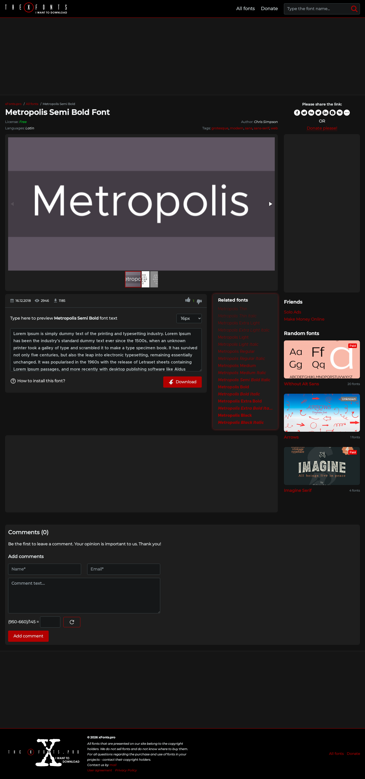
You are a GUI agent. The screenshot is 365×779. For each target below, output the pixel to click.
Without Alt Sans (301, 384)
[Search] (354, 8)
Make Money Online (304, 319)
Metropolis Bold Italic (239, 394)
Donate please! (322, 128)
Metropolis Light (233, 337)
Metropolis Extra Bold (240, 401)
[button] (270, 204)
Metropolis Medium (237, 366)
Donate (269, 8)
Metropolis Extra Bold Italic (245, 408)
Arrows (291, 437)
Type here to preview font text (63, 318)
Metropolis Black (235, 415)
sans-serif (261, 128)
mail (113, 765)
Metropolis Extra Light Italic (244, 330)
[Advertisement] (182, 56)
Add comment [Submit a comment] (28, 636)
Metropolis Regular (236, 352)
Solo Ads (292, 312)
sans (248, 128)
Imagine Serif (298, 490)
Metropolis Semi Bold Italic (244, 380)
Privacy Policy (126, 770)
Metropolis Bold (233, 387)
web (274, 128)
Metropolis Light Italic (238, 344)
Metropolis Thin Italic (237, 316)
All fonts (245, 8)
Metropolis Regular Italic (241, 359)
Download (182, 382)
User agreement (99, 770)
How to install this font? (37, 381)
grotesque (219, 128)
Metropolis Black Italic (241, 423)
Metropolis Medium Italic (242, 373)
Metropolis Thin (232, 309)
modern (236, 128)
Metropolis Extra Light (239, 323)
